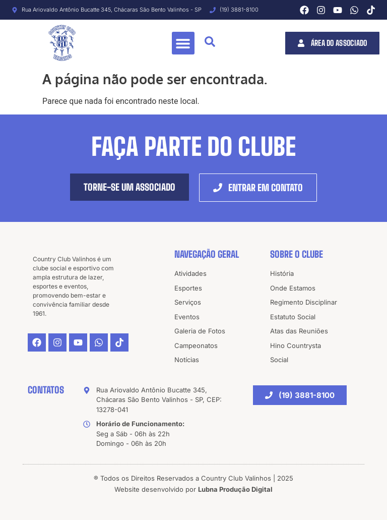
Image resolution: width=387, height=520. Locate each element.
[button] (183, 43)
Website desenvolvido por (193, 489)
